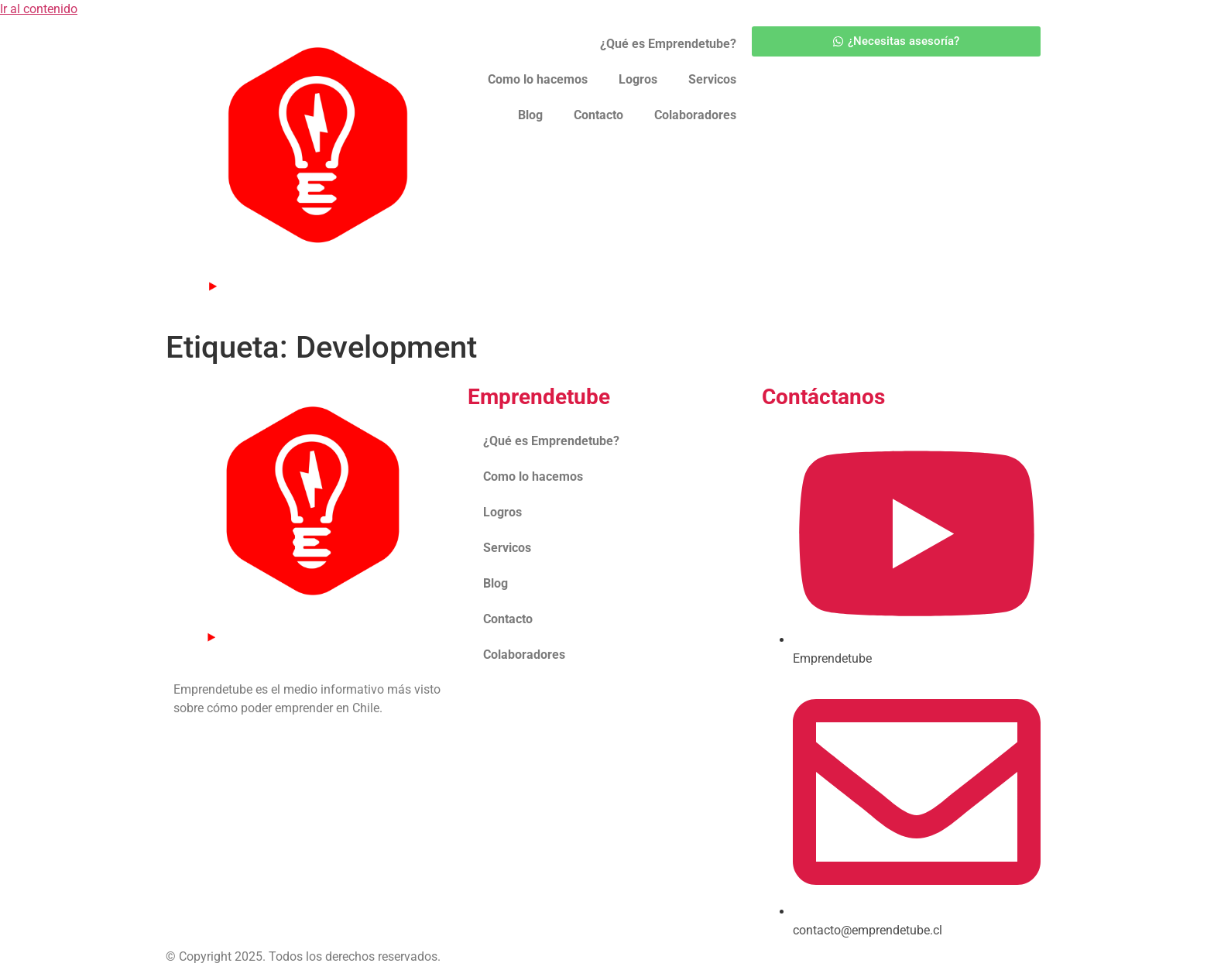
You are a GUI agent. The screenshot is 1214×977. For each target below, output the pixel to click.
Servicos (712, 79)
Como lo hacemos (538, 79)
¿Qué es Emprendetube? (668, 43)
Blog (530, 115)
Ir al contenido (38, 9)
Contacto (598, 115)
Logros (638, 79)
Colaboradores (695, 115)
